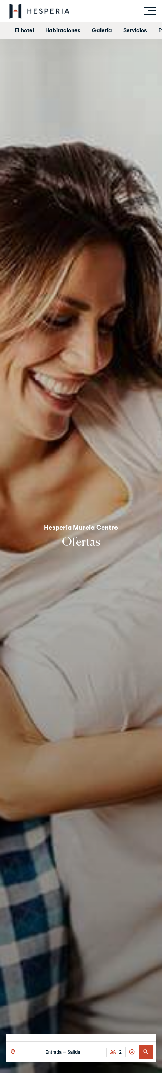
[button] (146, 1052)
